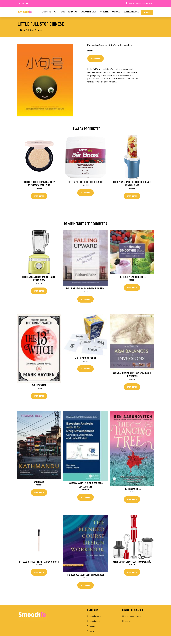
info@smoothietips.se (142, 3)
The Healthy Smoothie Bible (132, 277)
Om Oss (92, 633)
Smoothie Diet (95, 623)
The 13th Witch (39, 386)
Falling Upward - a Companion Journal (85, 288)
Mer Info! (95, 58)
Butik (147, 12)
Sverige (129, 3)
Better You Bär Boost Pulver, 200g (85, 181)
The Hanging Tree (132, 490)
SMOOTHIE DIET (88, 11)
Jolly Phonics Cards (85, 358)
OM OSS (116, 11)
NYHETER (104, 11)
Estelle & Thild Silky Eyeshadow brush (39, 563)
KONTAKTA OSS (131, 11)
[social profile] (27, 3)
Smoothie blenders (123, 45)
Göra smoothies (106, 45)
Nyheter (92, 628)
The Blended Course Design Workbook (85, 576)
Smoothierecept (95, 618)
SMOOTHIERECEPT (68, 11)
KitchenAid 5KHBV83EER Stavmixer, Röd (132, 563)
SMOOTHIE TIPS (48, 11)
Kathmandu (39, 483)
